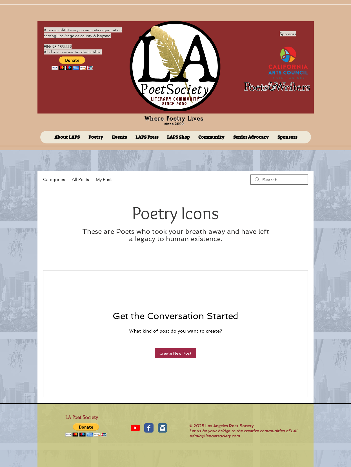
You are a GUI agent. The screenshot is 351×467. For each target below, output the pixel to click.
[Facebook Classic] (149, 428)
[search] (279, 179)
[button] (72, 63)
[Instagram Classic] (162, 428)
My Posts (105, 179)
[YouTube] (135, 428)
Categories (54, 179)
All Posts (80, 179)
